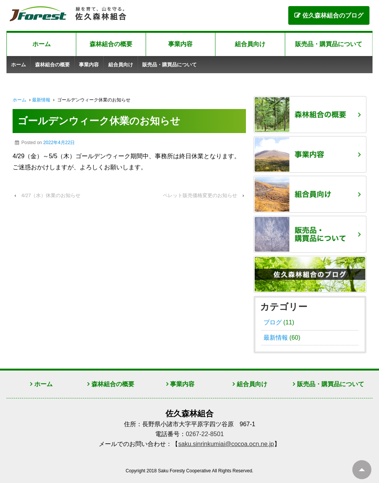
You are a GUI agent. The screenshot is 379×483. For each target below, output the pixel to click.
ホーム (41, 44)
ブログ (272, 322)
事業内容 (180, 44)
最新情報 (41, 100)
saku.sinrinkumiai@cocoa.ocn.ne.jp (226, 444)
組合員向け (250, 44)
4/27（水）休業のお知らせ (50, 195)
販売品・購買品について (328, 44)
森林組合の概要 (111, 44)
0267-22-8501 (205, 434)
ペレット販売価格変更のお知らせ (200, 195)
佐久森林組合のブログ (332, 15)
